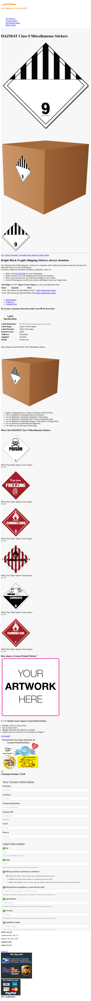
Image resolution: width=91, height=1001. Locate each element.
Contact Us (10, 302)
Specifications (11, 300)
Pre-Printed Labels (13, 23)
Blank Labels (11, 25)
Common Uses (11, 304)
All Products (10, 19)
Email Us (4, 951)
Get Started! (5, 736)
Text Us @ (9, 949)
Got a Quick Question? (9, 255)
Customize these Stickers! (28, 255)
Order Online (44, 255)
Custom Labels (11, 21)
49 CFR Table (20, 274)
